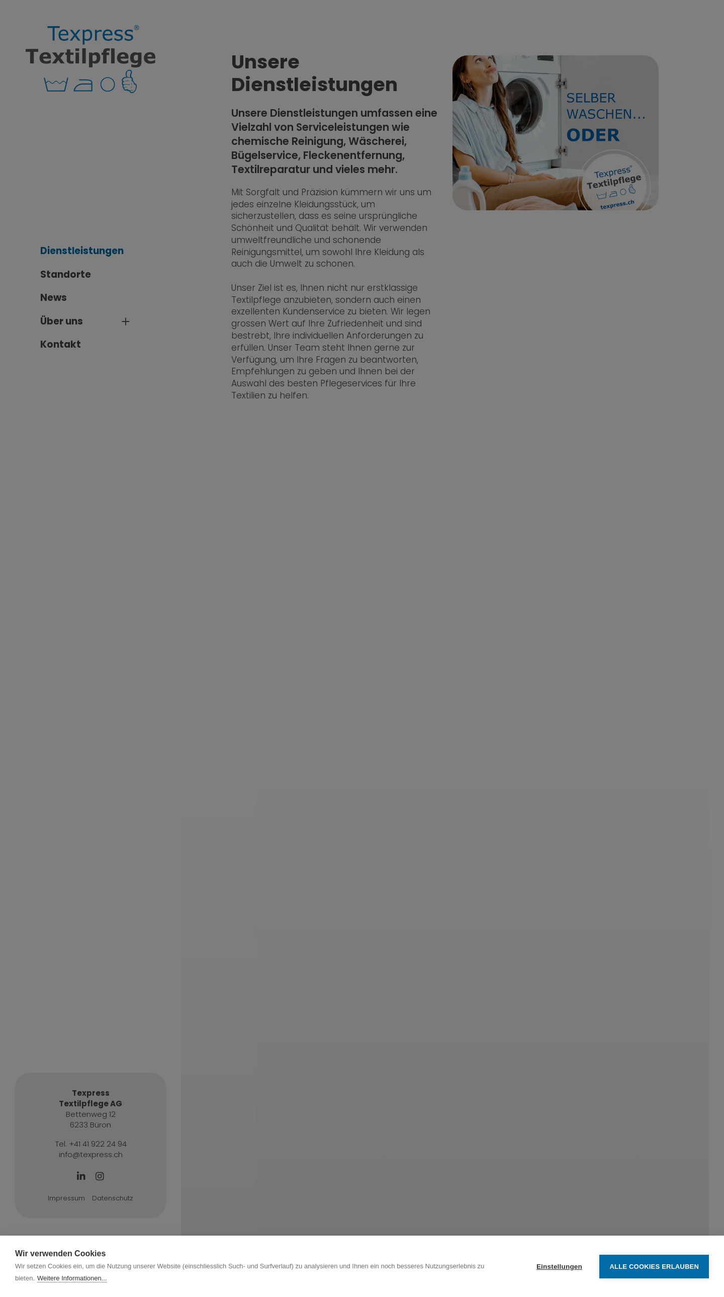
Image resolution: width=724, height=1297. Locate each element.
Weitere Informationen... (72, 1278)
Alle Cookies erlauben (654, 1266)
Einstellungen (559, 1266)
